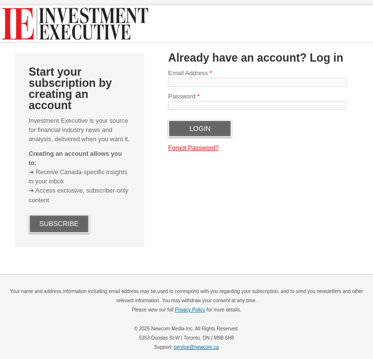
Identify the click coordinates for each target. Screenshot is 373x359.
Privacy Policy (190, 309)
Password (184, 96)
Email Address (190, 73)
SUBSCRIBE (59, 224)
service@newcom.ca (196, 347)
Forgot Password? (193, 147)
